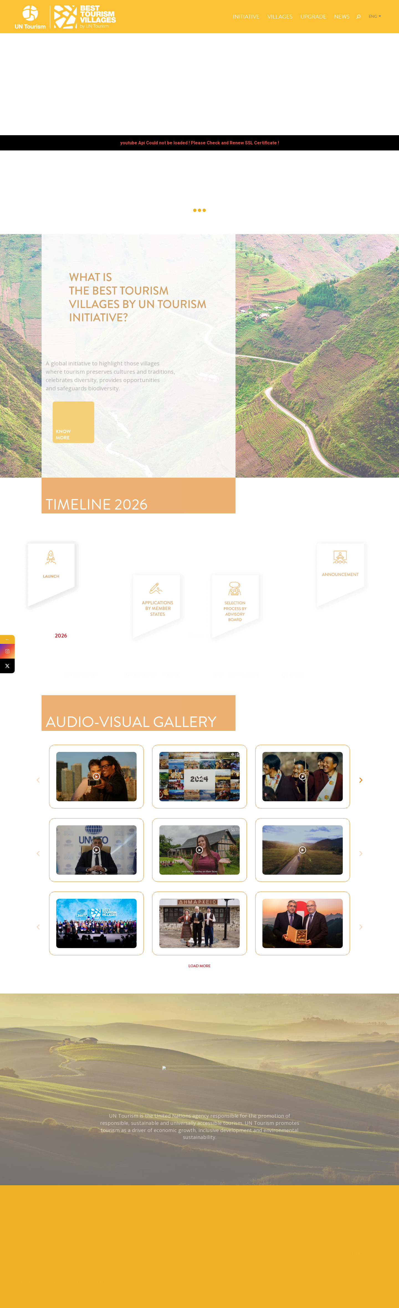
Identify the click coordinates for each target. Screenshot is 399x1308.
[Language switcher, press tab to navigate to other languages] (375, 16)
